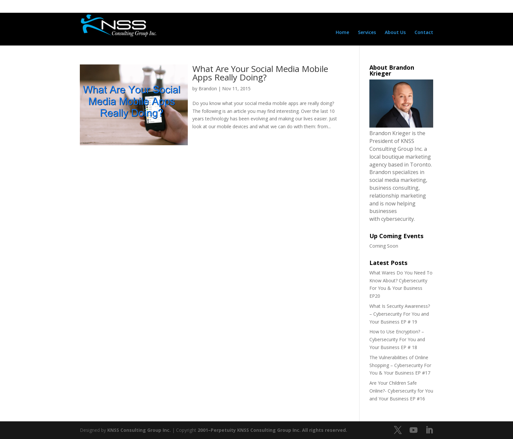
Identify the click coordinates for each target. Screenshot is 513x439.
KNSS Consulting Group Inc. (139, 430)
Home (342, 32)
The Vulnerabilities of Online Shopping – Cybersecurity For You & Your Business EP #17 (400, 365)
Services (367, 32)
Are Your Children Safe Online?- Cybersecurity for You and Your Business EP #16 (401, 391)
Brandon (208, 88)
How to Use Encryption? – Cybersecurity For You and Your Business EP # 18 (397, 339)
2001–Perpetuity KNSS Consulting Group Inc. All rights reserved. (272, 430)
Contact (424, 32)
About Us (395, 32)
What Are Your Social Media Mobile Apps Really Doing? (260, 73)
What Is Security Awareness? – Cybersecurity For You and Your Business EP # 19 (399, 314)
